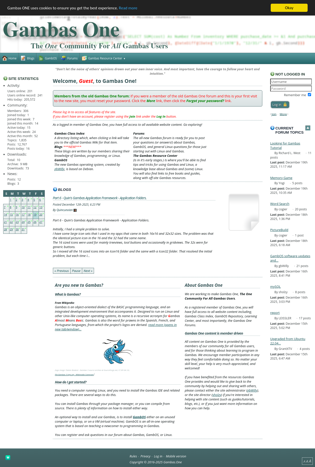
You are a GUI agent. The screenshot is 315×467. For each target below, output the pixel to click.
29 (11, 229)
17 (23, 214)
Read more (128, 8)
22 (11, 222)
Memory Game (281, 177)
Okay (289, 7)
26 (34, 222)
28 (5, 229)
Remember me (295, 95)
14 (5, 214)
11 (29, 207)
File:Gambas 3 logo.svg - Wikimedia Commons (74, 374)
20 (40, 214)
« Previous (62, 271)
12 (34, 207)
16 (17, 214)
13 (40, 207)
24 (23, 222)
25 (29, 222)
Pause (76, 271)
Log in (158, 456)
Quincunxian (65, 210)
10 (23, 207)
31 (23, 229)
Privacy (146, 456)
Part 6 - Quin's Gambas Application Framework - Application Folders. (100, 198)
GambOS (139, 417)
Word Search (279, 203)
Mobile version (176, 456)
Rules (133, 456)
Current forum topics (289, 130)
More (283, 114)
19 (34, 214)
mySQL (275, 286)
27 (40, 222)
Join (273, 114)
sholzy (216, 395)
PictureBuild (279, 230)
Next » (88, 271)
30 (17, 229)
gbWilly (59, 169)
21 (5, 222)
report (275, 312)
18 (29, 214)
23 (17, 222)
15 (11, 214)
